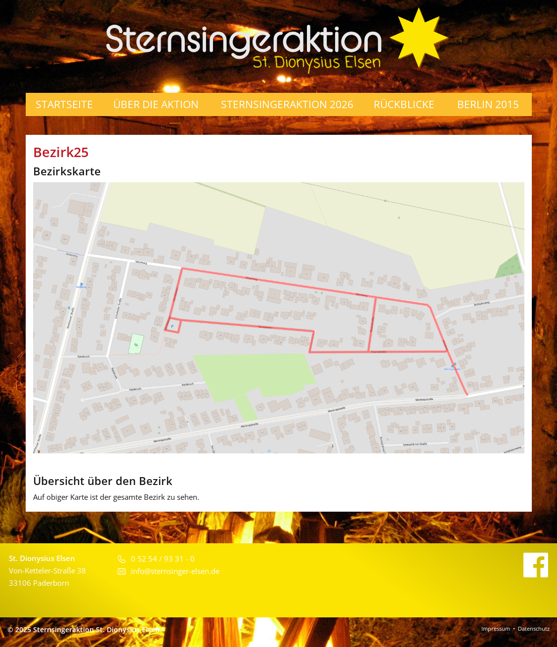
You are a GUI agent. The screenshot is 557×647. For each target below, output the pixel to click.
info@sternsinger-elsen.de (175, 571)
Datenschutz (534, 628)
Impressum (495, 628)
